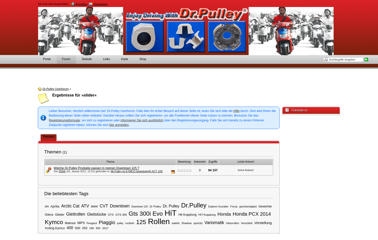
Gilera (49, 214)
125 (141, 222)
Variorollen (232, 223)
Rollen (159, 221)
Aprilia (55, 206)
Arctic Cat (70, 206)
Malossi (70, 223)
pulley (120, 223)
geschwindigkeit (248, 206)
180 (91, 228)
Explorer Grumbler (218, 206)
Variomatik (214, 222)
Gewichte (265, 206)
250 (84, 228)
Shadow (187, 223)
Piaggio (107, 222)
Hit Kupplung (187, 214)
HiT (171, 213)
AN (47, 206)
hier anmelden (118, 125)
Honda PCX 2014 (252, 214)
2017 (105, 228)
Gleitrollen (75, 214)
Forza (233, 206)
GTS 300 (121, 214)
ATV (85, 206)
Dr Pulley (155, 206)
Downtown (120, 206)
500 (77, 228)
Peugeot (92, 223)
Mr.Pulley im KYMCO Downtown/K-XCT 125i (137, 171)
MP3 (81, 223)
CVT (104, 206)
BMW (94, 206)
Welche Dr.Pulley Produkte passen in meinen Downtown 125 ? (96, 168)
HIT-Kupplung (207, 214)
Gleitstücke (96, 214)
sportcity (197, 223)
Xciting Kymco (55, 228)
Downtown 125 (139, 206)
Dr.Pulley (194, 205)
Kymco (54, 222)
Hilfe (236, 111)
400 (70, 228)
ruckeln (130, 223)
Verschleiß (247, 223)
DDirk (62, 171)
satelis (176, 223)
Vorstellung (263, 223)
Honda (224, 214)
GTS (111, 214)
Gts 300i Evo (146, 213)
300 (98, 228)
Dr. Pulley (171, 206)
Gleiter (59, 214)
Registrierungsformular (64, 120)
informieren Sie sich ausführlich (142, 120)
